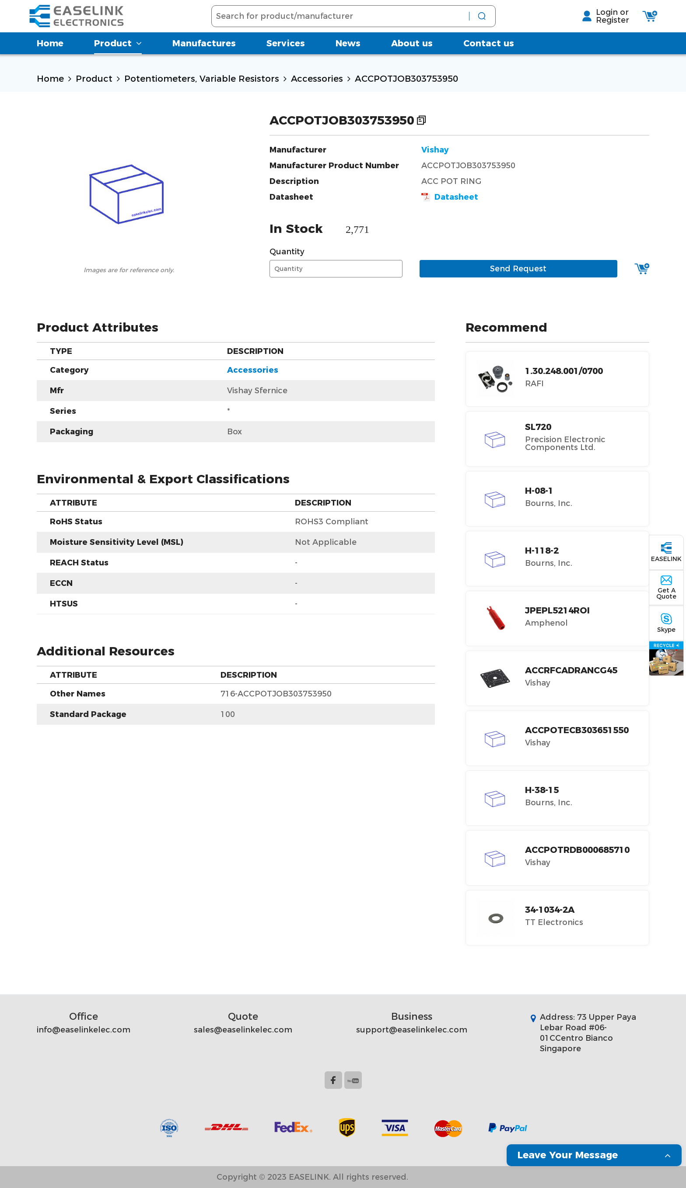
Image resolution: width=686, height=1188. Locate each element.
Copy (421, 120)
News (348, 54)
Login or (604, 18)
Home (50, 54)
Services (285, 54)
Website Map (443, 1177)
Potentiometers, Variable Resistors (201, 78)
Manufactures (204, 54)
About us (412, 54)
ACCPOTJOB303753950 (406, 78)
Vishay (435, 150)
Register (604, 26)
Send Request (518, 269)
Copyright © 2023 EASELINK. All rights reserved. (312, 1177)
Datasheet (449, 197)
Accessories (317, 78)
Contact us (488, 54)
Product (118, 54)
